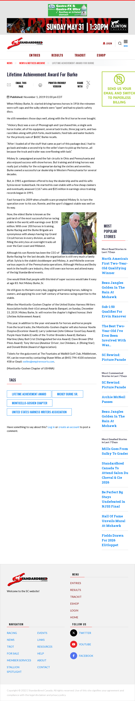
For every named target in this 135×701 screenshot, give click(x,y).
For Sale (13, 653)
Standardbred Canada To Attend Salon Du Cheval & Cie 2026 (115, 472)
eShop (101, 55)
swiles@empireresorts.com (38, 361)
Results (57, 55)
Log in (51, 427)
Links (41, 639)
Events (42, 632)
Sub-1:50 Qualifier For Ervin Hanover (114, 311)
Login (109, 43)
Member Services (19, 660)
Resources (44, 646)
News (9, 63)
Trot (10, 646)
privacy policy (58, 694)
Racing (12, 632)
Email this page (21, 84)
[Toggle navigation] (126, 43)
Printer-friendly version (57, 84)
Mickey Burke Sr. (67, 394)
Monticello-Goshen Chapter (29, 403)
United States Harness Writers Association (39, 412)
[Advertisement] (116, 164)
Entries (34, 55)
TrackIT (80, 55)
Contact (43, 667)
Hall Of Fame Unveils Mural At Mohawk (113, 521)
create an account (69, 427)
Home (74, 617)
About (41, 660)
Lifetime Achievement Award (29, 394)
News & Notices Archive (32, 63)
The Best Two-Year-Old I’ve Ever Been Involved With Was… (114, 335)
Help (40, 653)
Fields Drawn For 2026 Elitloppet (113, 540)
